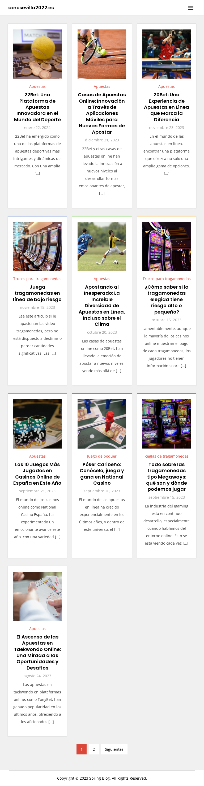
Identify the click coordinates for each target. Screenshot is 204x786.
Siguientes (114, 749)
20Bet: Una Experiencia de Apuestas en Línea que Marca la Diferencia (166, 107)
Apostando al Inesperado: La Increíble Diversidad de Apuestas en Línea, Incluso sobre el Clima (102, 305)
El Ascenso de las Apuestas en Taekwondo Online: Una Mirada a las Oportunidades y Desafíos (37, 652)
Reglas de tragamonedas (166, 456)
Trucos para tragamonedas (37, 278)
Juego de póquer (102, 456)
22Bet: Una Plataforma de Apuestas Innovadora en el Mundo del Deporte (37, 107)
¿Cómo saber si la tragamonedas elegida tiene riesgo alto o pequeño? (167, 299)
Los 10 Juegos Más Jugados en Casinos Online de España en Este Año (37, 473)
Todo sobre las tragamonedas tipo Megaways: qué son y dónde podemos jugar (166, 477)
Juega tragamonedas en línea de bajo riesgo (37, 293)
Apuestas (37, 86)
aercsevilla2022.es (31, 7)
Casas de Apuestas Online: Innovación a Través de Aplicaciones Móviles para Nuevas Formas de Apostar (102, 113)
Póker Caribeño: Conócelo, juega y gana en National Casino (102, 473)
